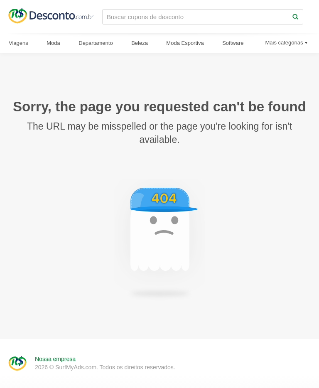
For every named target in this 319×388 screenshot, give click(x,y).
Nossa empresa (55, 359)
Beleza (139, 43)
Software (232, 43)
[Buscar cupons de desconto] (195, 17)
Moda (53, 43)
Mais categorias (284, 42)
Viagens (18, 43)
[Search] (295, 17)
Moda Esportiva (185, 43)
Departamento (96, 43)
